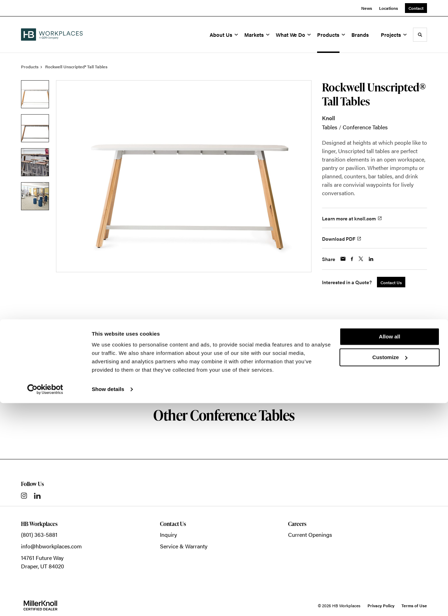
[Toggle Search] (420, 35)
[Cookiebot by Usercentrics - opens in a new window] (45, 602)
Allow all (389, 550)
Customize (389, 570)
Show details (108, 602)
